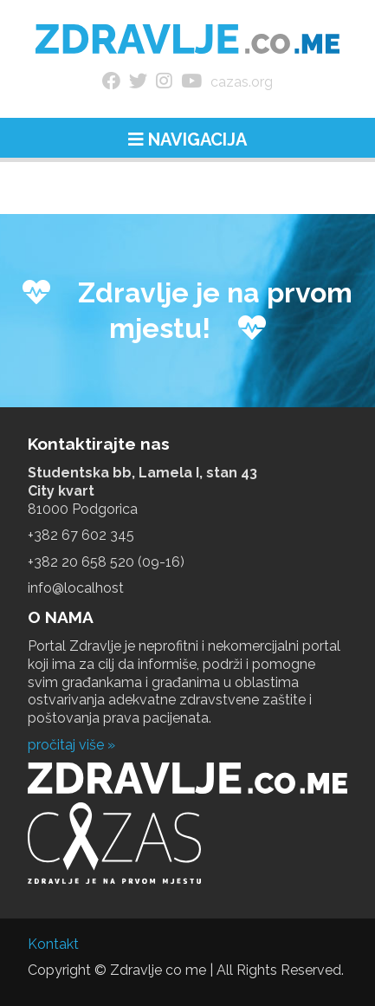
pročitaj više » (71, 745)
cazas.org (241, 82)
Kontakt (53, 944)
